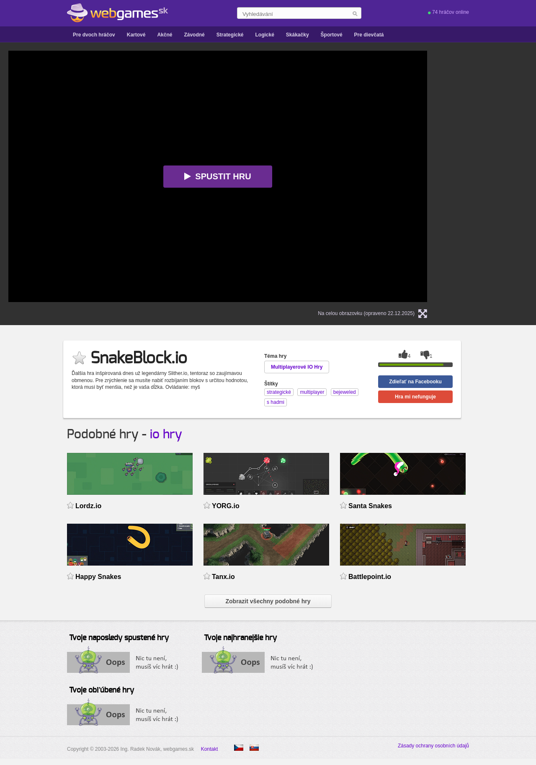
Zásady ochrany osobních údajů (433, 746)
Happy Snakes (98, 576)
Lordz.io (88, 505)
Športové (332, 35)
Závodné (194, 35)
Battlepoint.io (369, 576)
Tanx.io (223, 576)
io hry (166, 434)
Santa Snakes (370, 505)
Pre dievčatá (369, 35)
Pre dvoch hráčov (94, 35)
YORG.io (226, 505)
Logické (264, 35)
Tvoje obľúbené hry (101, 690)
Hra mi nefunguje (415, 397)
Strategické (230, 35)
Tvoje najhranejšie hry (240, 638)
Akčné (164, 35)
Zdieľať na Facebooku (415, 382)
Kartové (136, 35)
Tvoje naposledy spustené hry (119, 638)
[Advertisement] (494, 176)
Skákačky (297, 35)
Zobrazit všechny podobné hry (267, 601)
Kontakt (209, 749)
